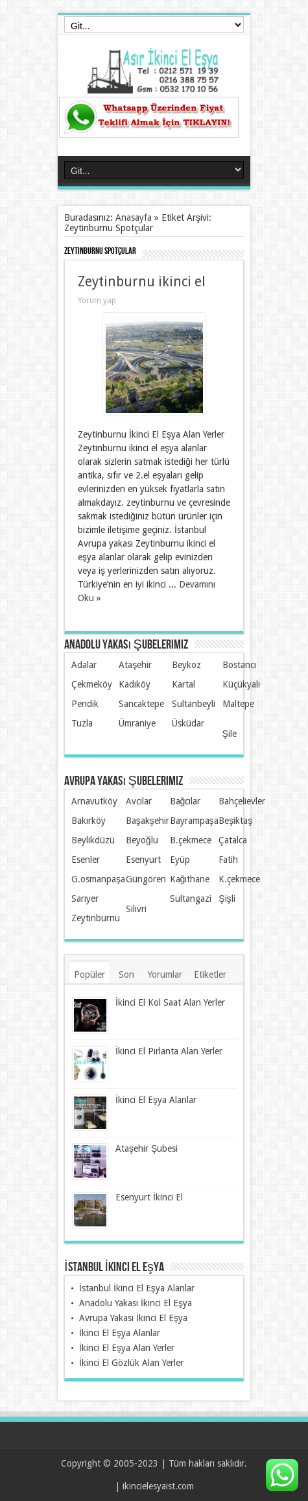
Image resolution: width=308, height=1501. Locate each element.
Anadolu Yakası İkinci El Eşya (135, 1303)
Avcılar (139, 801)
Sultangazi (190, 898)
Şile (229, 733)
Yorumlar (165, 974)
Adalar (84, 665)
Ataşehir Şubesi (146, 1148)
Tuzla (82, 723)
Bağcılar (185, 801)
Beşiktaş (235, 820)
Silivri (136, 909)
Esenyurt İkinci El (149, 1197)
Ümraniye (137, 723)
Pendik (85, 704)
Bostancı (239, 665)
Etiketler (210, 974)
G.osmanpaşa (98, 879)
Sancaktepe (141, 704)
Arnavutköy (94, 801)
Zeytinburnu (95, 918)
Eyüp (180, 859)
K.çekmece (239, 879)
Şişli (227, 898)
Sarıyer (85, 898)
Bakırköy (88, 820)
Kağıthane (190, 879)
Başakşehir (147, 820)
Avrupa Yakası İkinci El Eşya (133, 1318)
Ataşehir (135, 665)
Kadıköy (134, 684)
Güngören (146, 879)
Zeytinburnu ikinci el (142, 281)
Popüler (89, 974)
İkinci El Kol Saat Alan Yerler (170, 1002)
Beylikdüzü (93, 840)
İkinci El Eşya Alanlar (155, 1100)
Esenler (85, 859)
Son (126, 974)
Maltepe (238, 704)
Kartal (183, 684)
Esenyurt (143, 859)
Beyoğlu (142, 840)
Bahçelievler (242, 801)
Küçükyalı (241, 684)
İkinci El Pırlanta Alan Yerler (168, 1051)
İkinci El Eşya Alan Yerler (126, 1348)
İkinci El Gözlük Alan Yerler (131, 1363)
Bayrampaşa (194, 820)
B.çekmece (190, 840)
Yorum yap (97, 300)
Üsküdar (188, 723)
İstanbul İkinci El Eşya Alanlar (137, 1288)
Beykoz (186, 665)
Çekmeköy (91, 684)
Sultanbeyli (193, 704)
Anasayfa (133, 217)
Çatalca (233, 840)
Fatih (228, 859)
